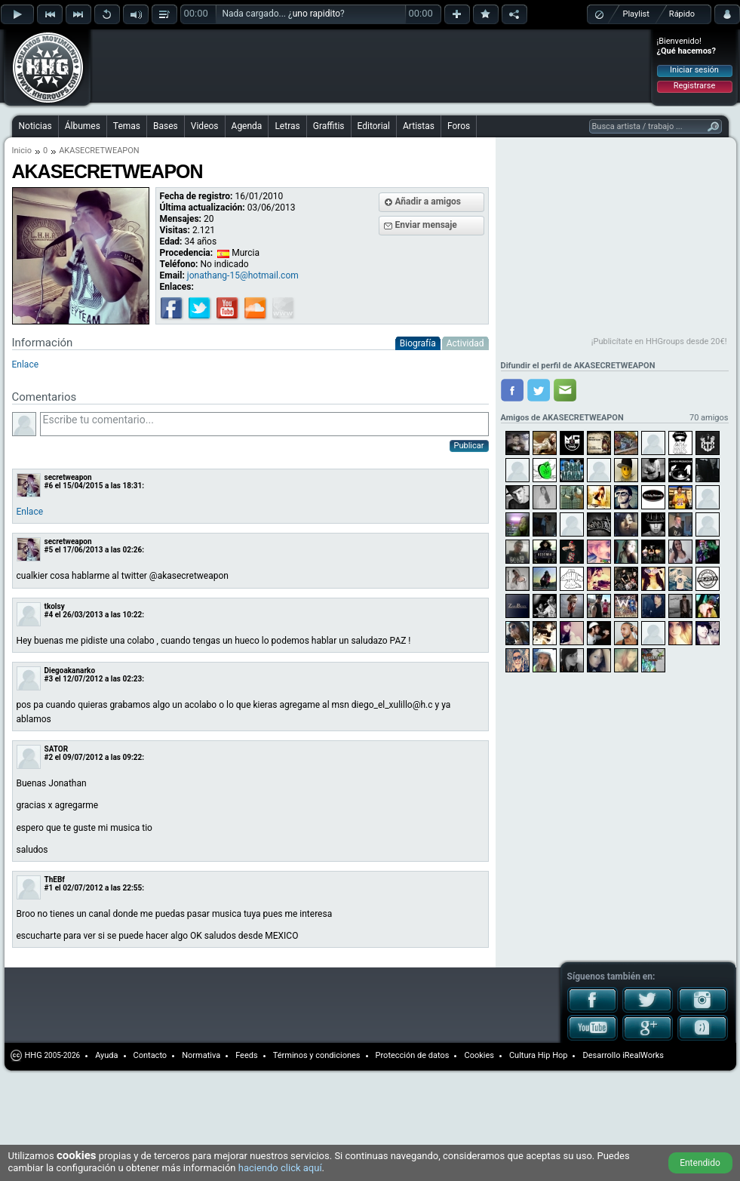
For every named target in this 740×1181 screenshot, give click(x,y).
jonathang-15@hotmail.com (243, 275)
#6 (49, 485)
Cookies (478, 1055)
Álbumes (82, 126)
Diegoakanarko (70, 670)
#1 (49, 888)
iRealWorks (643, 1055)
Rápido (682, 14)
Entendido (700, 1163)
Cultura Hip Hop (538, 1055)
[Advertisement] (239, 137)
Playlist (636, 14)
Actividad (465, 343)
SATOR (57, 749)
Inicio (22, 150)
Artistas (418, 126)
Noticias (35, 126)
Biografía (418, 343)
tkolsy (55, 606)
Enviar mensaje (426, 225)
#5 (49, 550)
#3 (49, 679)
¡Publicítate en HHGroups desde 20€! (659, 341)
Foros (458, 126)
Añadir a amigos (428, 201)
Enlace (25, 364)
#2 (49, 757)
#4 (49, 614)
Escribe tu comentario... (264, 424)
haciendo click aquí (280, 1167)
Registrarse (694, 86)
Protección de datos (413, 1055)
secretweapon (68, 477)
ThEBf (55, 879)
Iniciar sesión (694, 70)
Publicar (469, 446)
